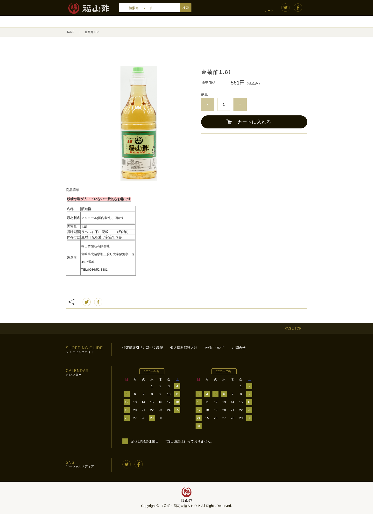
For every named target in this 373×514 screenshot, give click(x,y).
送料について (214, 348)
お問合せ (239, 348)
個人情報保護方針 (183, 348)
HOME (70, 32)
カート (269, 10)
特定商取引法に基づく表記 (142, 348)
